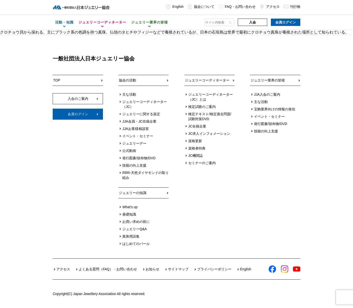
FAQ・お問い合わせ (237, 7)
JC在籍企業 (197, 126)
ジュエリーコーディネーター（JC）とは (210, 96)
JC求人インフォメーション (209, 134)
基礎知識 (129, 214)
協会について (200, 7)
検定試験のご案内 (202, 107)
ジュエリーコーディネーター (207, 80)
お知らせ (152, 269)
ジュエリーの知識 (132, 193)
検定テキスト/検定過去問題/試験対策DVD (209, 116)
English (175, 7)
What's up (130, 207)
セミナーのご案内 (202, 163)
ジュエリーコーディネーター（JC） (144, 104)
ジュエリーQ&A (134, 229)
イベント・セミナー (137, 136)
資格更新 (195, 141)
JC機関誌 (195, 156)
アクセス (269, 7)
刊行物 (291, 7)
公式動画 (129, 151)
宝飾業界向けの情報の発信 (274, 109)
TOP (56, 80)
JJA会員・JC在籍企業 (139, 121)
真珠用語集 (130, 236)
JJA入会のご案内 (267, 94)
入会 (252, 22)
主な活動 (129, 94)
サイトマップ (178, 269)
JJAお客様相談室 (135, 129)
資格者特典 (196, 148)
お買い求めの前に (136, 222)
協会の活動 (127, 80)
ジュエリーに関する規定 (141, 114)
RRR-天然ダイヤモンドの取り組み (145, 175)
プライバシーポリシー (214, 269)
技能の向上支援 (134, 165)
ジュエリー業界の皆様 (268, 80)
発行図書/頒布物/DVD (138, 158)
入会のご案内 (78, 99)
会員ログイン (285, 22)
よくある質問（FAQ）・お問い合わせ (108, 269)
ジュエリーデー (134, 143)
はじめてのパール (136, 244)
